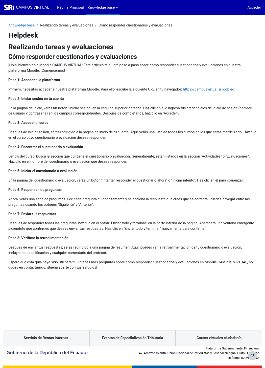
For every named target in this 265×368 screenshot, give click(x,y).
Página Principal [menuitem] (70, 7)
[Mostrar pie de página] (252, 355)
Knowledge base (31, 25)
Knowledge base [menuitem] (101, 7)
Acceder (254, 7)
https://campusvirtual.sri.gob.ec (44, 95)
